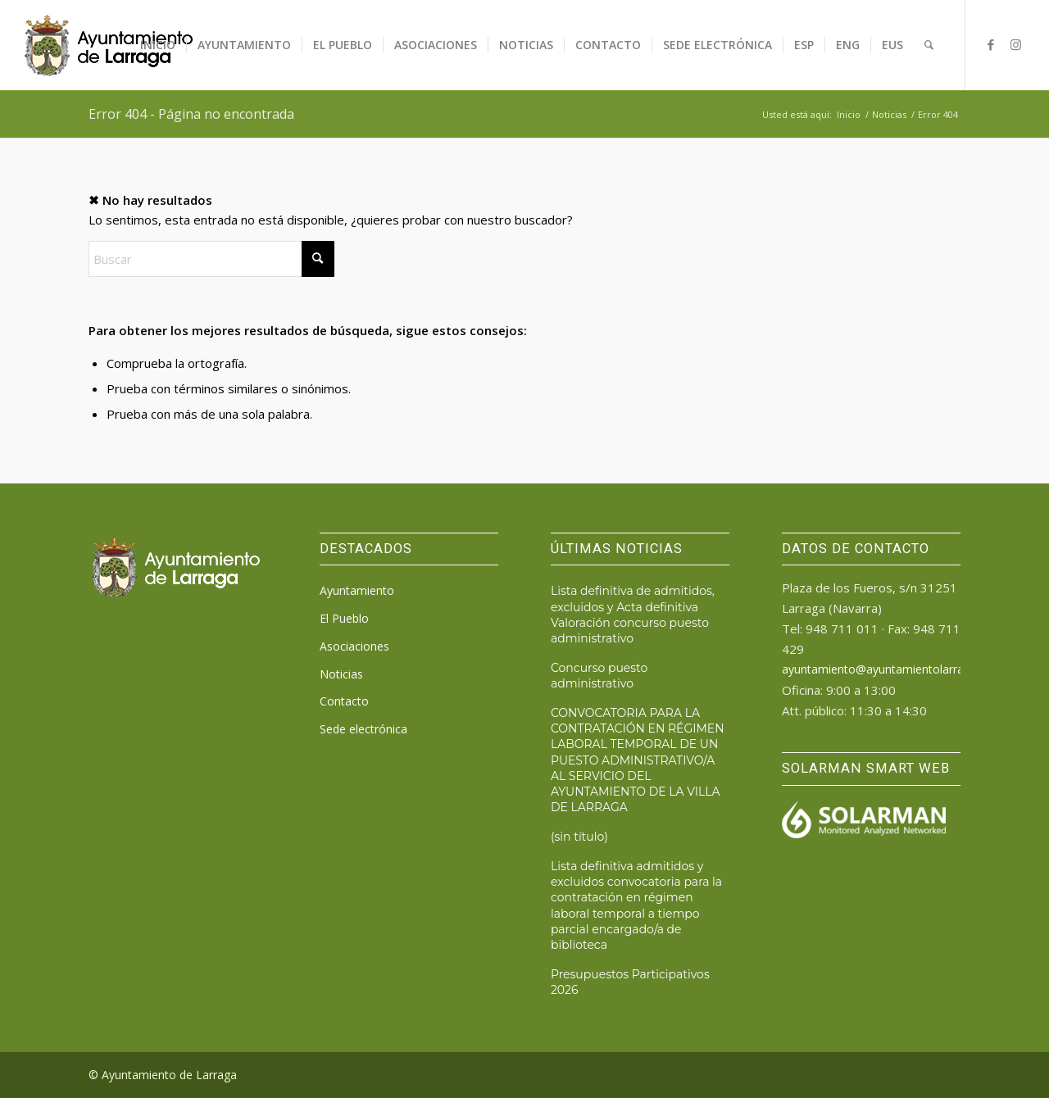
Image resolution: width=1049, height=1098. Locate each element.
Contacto (344, 701)
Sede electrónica (363, 729)
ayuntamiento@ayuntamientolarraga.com (892, 669)
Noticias (341, 674)
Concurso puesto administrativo (599, 675)
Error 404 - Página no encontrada (191, 114)
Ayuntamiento (357, 590)
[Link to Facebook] (991, 44)
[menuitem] (157, 45)
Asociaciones (354, 646)
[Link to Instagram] (1015, 44)
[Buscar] (929, 45)
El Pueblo (344, 618)
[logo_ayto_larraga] (108, 45)
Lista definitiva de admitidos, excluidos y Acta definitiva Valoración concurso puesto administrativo (633, 614)
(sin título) (579, 836)
